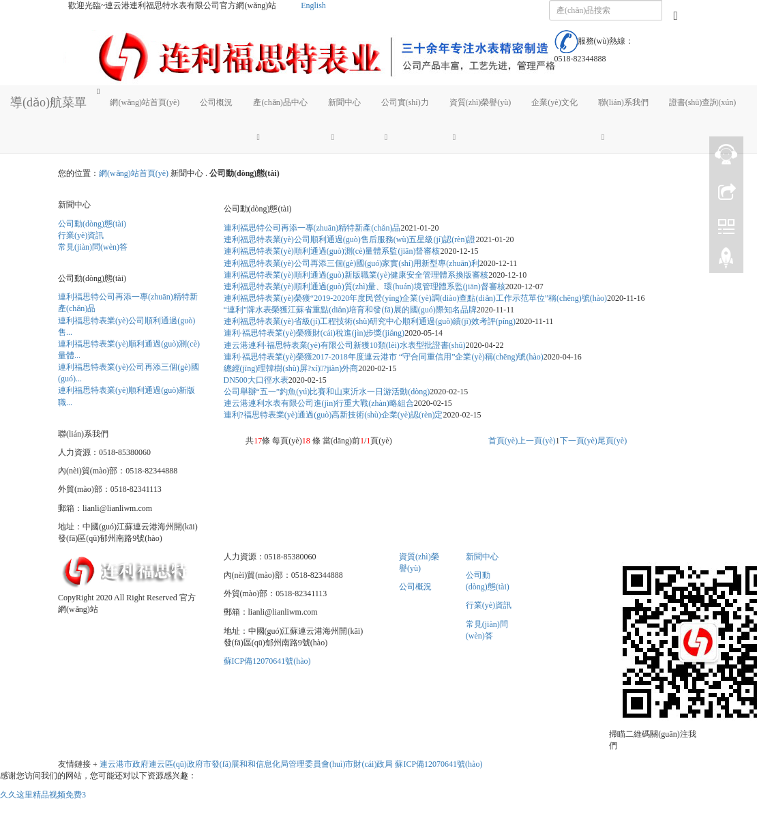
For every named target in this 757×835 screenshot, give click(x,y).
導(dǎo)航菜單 (48, 102)
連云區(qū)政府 (176, 764)
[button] (280, 136)
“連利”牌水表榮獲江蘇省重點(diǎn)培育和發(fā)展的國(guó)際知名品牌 (350, 309)
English (313, 5)
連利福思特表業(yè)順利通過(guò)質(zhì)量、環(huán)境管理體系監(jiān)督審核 (364, 286)
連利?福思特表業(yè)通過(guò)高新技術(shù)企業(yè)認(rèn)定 (333, 415)
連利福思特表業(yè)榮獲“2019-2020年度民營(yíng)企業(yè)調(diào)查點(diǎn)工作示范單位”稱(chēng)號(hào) (416, 298)
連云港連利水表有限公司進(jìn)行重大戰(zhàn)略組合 (319, 403)
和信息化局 (268, 764)
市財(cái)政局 (369, 764)
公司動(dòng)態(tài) (92, 224)
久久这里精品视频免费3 (43, 795)
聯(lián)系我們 (623, 102)
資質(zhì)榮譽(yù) (480, 102)
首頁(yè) (503, 440)
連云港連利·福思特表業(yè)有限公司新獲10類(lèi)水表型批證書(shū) (345, 345)
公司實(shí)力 (405, 102)
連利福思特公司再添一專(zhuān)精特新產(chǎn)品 (312, 228)
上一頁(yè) (536, 440)
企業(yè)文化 (554, 102)
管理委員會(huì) (316, 764)
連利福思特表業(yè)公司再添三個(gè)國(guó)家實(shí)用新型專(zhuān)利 (351, 263)
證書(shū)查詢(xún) (703, 102)
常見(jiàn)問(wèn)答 (93, 247)
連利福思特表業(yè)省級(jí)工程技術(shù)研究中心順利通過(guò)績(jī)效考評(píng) (370, 321)
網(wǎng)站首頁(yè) (144, 102)
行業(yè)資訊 (81, 235)
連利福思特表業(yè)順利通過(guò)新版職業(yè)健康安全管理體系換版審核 (356, 275)
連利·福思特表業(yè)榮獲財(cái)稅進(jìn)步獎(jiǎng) (314, 333)
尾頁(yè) (612, 440)
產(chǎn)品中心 (280, 102)
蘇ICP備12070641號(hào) (267, 661)
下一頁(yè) (578, 440)
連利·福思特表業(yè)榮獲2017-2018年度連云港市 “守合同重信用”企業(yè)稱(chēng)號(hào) (384, 357)
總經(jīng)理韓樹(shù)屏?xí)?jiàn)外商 (291, 368)
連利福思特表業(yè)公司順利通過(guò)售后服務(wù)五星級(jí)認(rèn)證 (350, 239)
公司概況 (216, 102)
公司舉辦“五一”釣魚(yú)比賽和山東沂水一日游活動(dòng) (327, 391)
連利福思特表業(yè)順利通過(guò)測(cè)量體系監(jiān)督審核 (332, 251)
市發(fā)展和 (225, 764)
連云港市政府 (124, 764)
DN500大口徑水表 (256, 380)
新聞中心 (344, 102)
